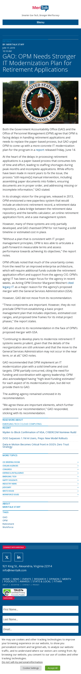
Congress (7, 469)
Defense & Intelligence (13, 473)
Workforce (8, 527)
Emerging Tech (11, 423)
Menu (40, 22)
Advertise (15, 585)
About (5, 585)
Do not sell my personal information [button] (22, 662)
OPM (5, 520)
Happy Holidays (10, 480)
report (40, 150)
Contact (26, 585)
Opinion (54, 579)
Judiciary (7, 487)
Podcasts (10, 581)
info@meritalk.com (14, 570)
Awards (25, 581)
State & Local (42, 581)
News (16, 579)
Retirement (8, 523)
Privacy (36, 585)
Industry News (10, 484)
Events (26, 579)
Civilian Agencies (10, 466)
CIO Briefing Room (11, 462)
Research (40, 579)
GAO (5, 517)
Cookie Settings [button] (31, 668)
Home (6, 579)
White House (8, 491)
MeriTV (66, 579)
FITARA (58, 581)
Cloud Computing (31, 423)
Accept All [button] (52, 668)
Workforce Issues (11, 494)
